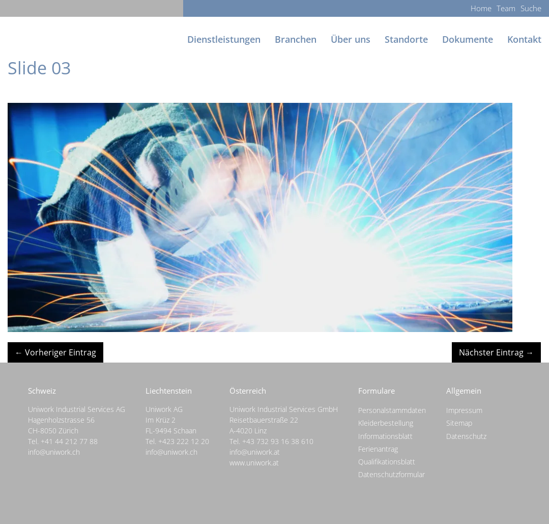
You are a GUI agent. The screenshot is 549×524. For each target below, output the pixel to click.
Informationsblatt (385, 436)
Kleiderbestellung (385, 423)
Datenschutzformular (391, 474)
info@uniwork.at (254, 452)
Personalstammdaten (392, 410)
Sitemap (459, 423)
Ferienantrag (378, 449)
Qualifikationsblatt (386, 461)
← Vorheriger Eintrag (55, 352)
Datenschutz (466, 436)
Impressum (464, 410)
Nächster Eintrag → (496, 352)
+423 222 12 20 (183, 441)
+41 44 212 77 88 (69, 441)
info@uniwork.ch (54, 452)
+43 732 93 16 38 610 (277, 441)
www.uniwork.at (254, 462)
